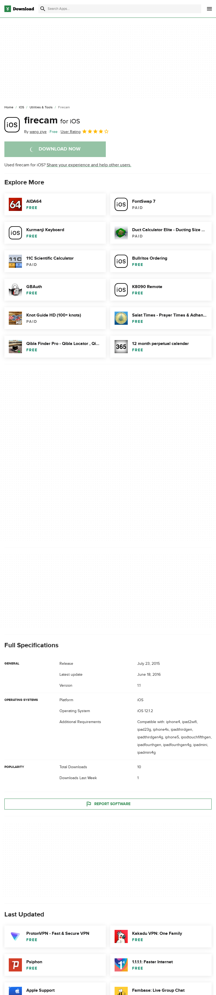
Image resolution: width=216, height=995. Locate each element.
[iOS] (21, 107)
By (35, 131)
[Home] (8, 107)
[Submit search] (42, 8)
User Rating (85, 131)
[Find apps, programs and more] (119, 8)
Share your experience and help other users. (89, 165)
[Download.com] (19, 8)
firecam (52, 120)
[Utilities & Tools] (41, 107)
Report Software (108, 804)
